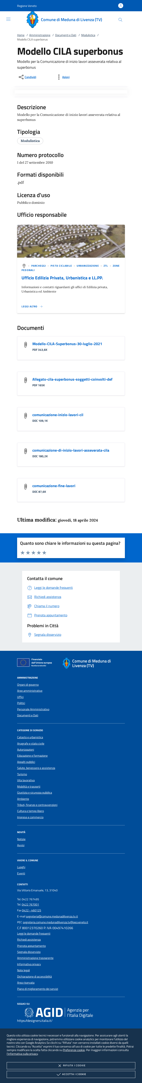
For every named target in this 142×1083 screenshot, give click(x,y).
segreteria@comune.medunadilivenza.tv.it (52, 916)
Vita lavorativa (26, 780)
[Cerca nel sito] (120, 19)
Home (20, 35)
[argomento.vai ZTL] (106, 266)
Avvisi (20, 845)
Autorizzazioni (25, 749)
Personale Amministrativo (33, 709)
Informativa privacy (29, 964)
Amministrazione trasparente (35, 958)
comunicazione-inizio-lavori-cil (57, 415)
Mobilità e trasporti (28, 786)
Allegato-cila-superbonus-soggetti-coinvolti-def (72, 379)
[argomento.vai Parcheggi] (39, 266)
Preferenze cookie (74, 1050)
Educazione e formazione (32, 755)
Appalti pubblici (26, 762)
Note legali (23, 970)
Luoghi (21, 867)
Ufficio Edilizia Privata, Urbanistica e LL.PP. (62, 277)
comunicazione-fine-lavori (53, 486)
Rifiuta (71, 1065)
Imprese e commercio (30, 817)
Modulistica (88, 35)
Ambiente (23, 799)
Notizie (21, 839)
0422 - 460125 (31, 910)
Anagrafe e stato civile (30, 743)
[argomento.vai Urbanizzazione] (88, 266)
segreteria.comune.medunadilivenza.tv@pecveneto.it (55, 922)
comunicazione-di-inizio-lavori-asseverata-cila (70, 450)
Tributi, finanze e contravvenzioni (37, 805)
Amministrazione (39, 35)
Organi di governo (28, 684)
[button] (27, 6)
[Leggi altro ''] (32, 306)
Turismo (22, 774)
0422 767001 (30, 904)
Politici (21, 703)
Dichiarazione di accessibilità (34, 976)
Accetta (71, 1074)
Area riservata (25, 982)
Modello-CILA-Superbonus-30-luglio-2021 (67, 344)
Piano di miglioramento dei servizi (37, 989)
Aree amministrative (29, 690)
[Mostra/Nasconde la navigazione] (8, 19)
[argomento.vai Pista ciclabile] (62, 266)
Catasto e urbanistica (30, 737)
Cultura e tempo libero (30, 811)
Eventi (21, 873)
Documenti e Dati (65, 35)
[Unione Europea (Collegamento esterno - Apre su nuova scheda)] (35, 663)
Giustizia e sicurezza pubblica (34, 792)
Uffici (20, 697)
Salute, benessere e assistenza (36, 768)
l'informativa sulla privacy (22, 1053)
